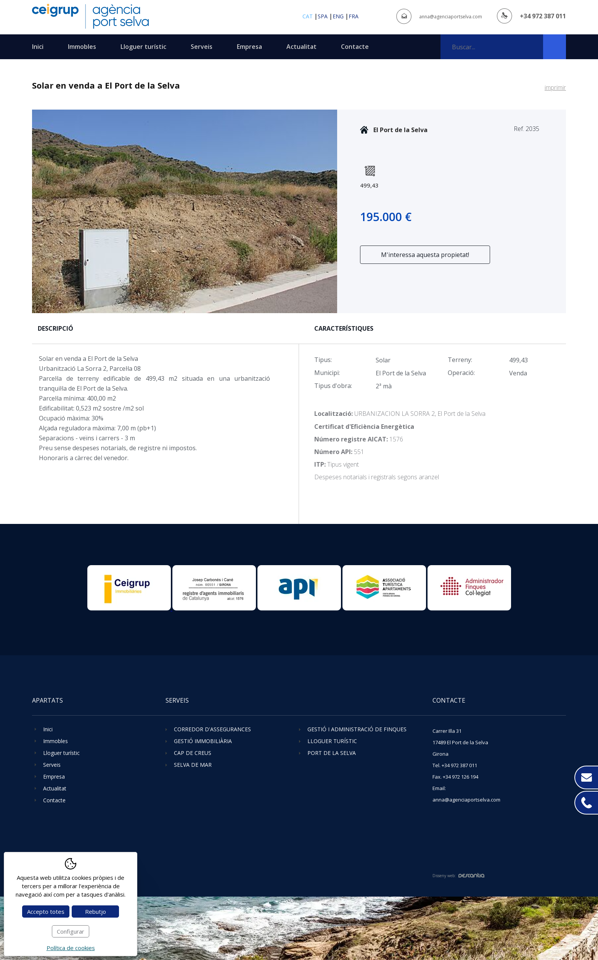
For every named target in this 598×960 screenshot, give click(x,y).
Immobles (82, 46)
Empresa (249, 46)
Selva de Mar (193, 764)
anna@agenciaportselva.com (450, 16)
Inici (37, 46)
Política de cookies (71, 948)
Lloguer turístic (143, 46)
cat (307, 16)
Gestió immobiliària (203, 741)
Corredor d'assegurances (212, 729)
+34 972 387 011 (543, 16)
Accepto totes (45, 911)
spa (323, 16)
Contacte (355, 46)
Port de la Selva (331, 752)
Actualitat (301, 46)
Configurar (70, 931)
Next (330, 211)
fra (353, 16)
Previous (38, 211)
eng (338, 16)
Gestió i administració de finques (357, 729)
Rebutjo (95, 911)
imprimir (555, 87)
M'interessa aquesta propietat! (425, 255)
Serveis (201, 46)
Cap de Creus (192, 752)
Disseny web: (458, 875)
